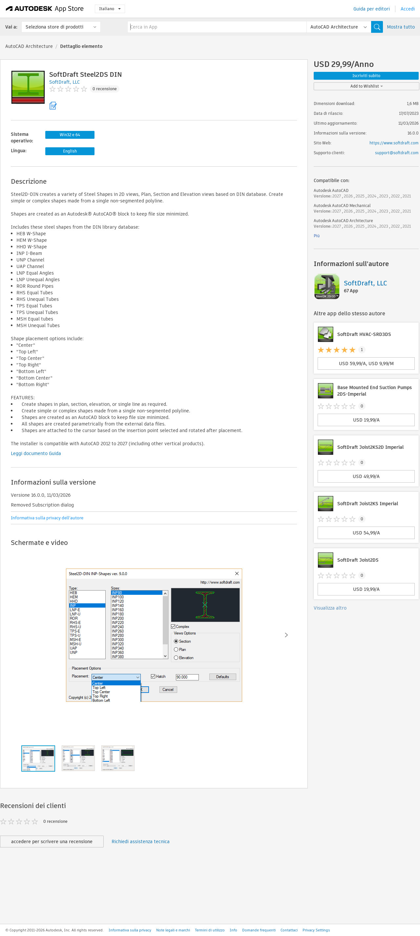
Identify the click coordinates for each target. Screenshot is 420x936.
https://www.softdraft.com (394, 143)
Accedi (408, 9)
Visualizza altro (330, 608)
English (70, 151)
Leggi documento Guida (36, 453)
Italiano (110, 8)
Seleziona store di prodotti (54, 27)
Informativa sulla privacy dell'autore (47, 518)
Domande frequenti (259, 930)
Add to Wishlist (366, 86)
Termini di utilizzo (210, 930)
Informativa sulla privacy (130, 930)
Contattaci (289, 930)
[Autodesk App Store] (44, 9)
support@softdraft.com (397, 153)
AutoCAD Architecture (29, 46)
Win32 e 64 (70, 134)
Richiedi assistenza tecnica (141, 841)
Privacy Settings (316, 930)
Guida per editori (371, 9)
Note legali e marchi (173, 930)
